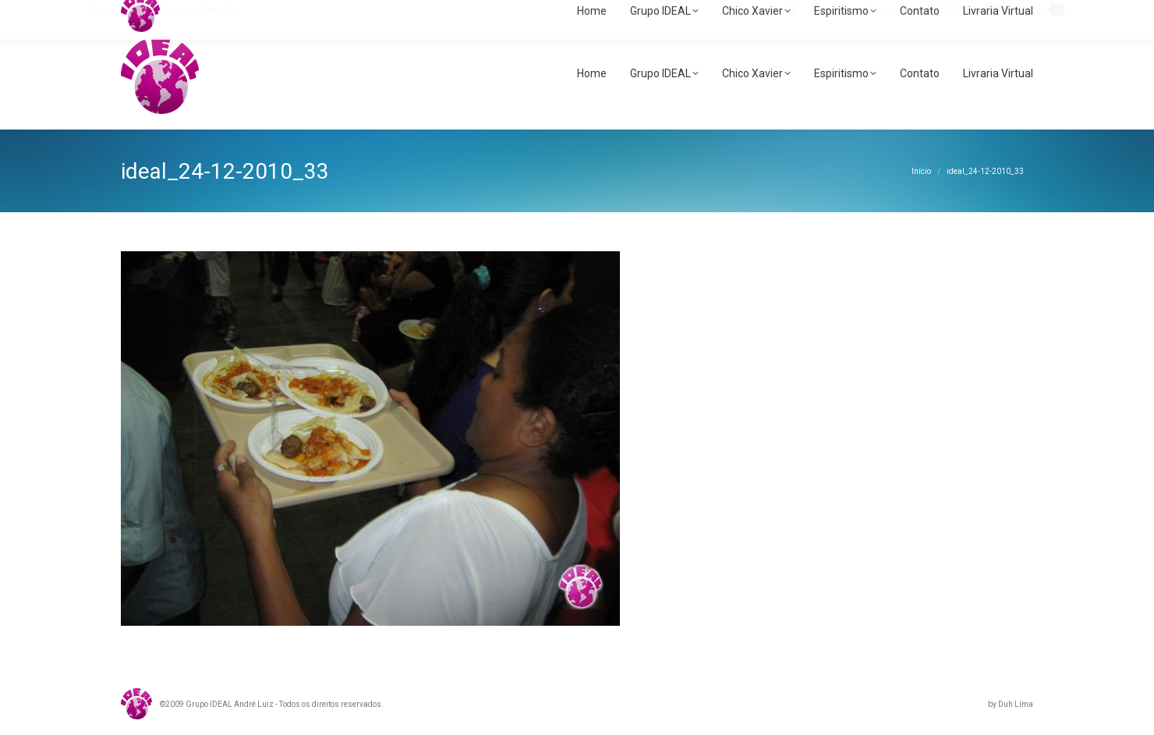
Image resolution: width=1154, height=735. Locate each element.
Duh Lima (1015, 704)
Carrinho (1025, 10)
